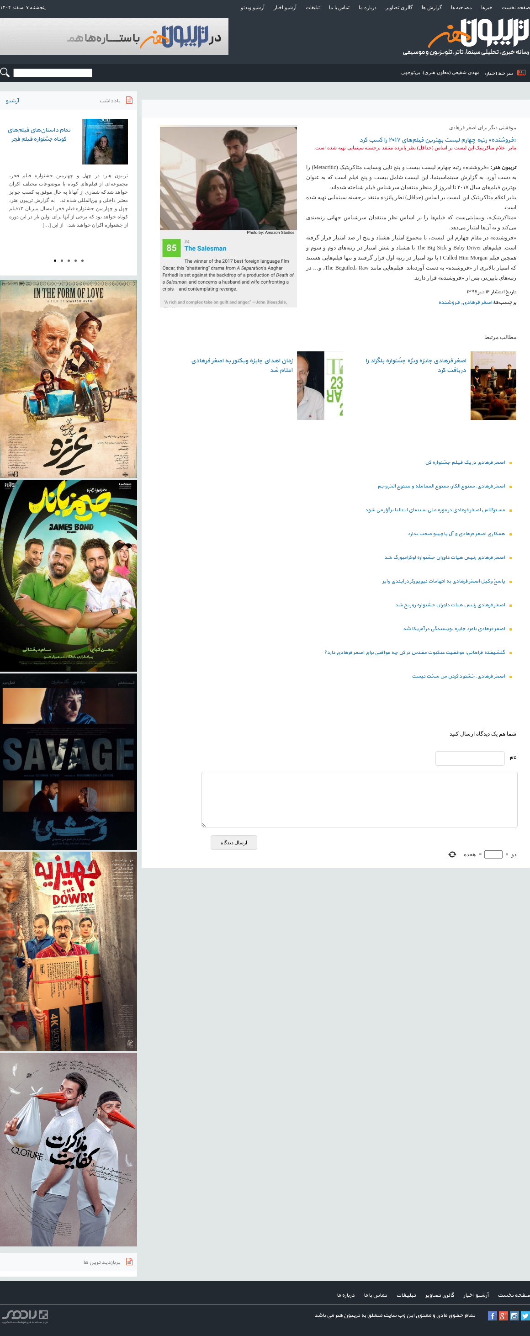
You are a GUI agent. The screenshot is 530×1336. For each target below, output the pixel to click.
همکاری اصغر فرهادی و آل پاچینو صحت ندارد (460, 534)
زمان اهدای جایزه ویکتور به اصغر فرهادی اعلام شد (241, 365)
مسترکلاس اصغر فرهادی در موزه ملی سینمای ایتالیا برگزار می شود (438, 510)
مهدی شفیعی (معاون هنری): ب (448, 72)
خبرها (487, 7)
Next (125, 179)
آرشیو (12, 101)
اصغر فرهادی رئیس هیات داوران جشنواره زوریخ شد (453, 605)
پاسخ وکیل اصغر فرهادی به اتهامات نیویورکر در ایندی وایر (447, 581)
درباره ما (367, 7)
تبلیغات (313, 7)
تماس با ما (339, 7)
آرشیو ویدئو (253, 7)
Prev (12, 179)
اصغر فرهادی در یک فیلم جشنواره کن (468, 463)
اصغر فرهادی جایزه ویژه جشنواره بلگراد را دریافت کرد (416, 365)
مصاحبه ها (461, 7)
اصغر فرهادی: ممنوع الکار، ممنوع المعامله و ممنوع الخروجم (444, 486)
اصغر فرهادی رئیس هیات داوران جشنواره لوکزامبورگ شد (448, 558)
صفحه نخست (516, 7)
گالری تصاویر (399, 7)
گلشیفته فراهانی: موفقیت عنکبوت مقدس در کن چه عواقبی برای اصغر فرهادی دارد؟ (418, 653)
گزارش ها (432, 7)
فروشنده (449, 302)
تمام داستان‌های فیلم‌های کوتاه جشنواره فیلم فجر (38, 135)
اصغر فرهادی (477, 302)
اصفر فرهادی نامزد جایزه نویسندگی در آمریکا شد (457, 629)
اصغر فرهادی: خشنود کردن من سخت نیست (462, 676)
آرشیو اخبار (285, 7)
